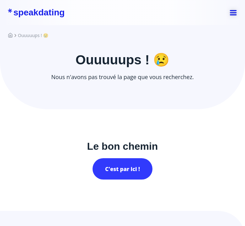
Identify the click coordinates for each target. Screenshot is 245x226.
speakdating (36, 12)
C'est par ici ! (122, 169)
